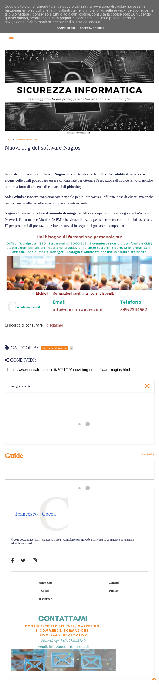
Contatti (114, 582)
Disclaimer (45, 599)
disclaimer (54, 325)
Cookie (45, 590)
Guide (14, 455)
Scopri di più (66, 28)
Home (7, 139)
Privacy (113, 590)
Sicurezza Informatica (26, 139)
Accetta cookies (92, 28)
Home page (45, 582)
